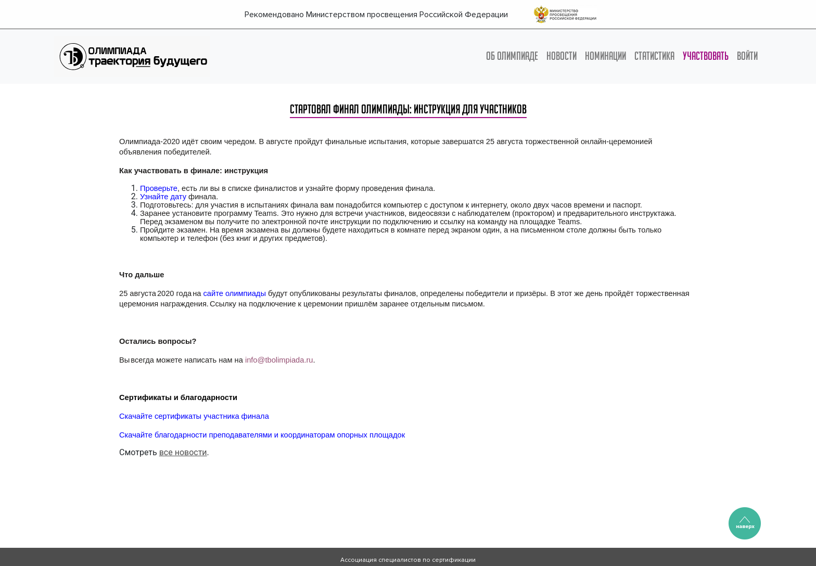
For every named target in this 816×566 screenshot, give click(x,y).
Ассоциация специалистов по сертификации (408, 560)
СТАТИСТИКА (654, 55)
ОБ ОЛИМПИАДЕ (512, 55)
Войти (747, 55)
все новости (183, 452)
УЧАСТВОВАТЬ (706, 55)
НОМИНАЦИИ (605, 55)
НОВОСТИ (561, 55)
